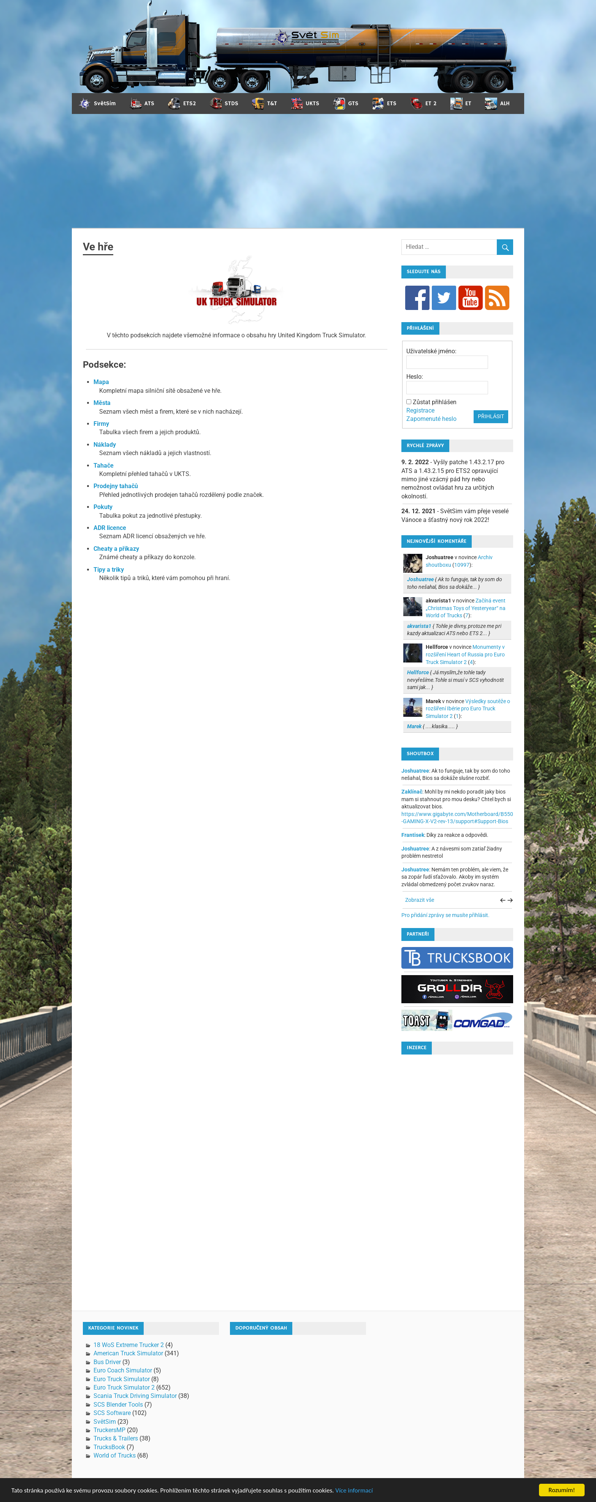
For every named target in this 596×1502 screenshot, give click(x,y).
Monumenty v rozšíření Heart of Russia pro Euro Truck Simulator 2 (465, 654)
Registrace (420, 410)
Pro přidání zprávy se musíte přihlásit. (445, 915)
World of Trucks (115, 1455)
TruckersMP (109, 1430)
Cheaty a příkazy (116, 548)
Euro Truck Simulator (122, 1379)
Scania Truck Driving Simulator (135, 1395)
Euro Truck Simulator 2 (124, 1387)
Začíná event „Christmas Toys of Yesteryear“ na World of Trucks (466, 608)
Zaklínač (411, 792)
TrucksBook (109, 1447)
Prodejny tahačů (116, 486)
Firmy (101, 423)
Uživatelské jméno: (431, 351)
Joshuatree (415, 771)
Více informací (353, 1495)
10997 (461, 565)
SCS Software (112, 1413)
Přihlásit (491, 416)
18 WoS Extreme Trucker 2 (129, 1345)
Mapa (101, 382)
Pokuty (103, 507)
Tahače (104, 465)
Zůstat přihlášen (435, 402)
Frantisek (412, 835)
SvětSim (105, 1421)
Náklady (105, 444)
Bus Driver (107, 1362)
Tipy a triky (109, 569)
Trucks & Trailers (116, 1438)
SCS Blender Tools (118, 1404)
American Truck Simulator (128, 1353)
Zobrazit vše (419, 900)
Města (102, 402)
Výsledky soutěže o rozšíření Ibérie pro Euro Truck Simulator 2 (468, 708)
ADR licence (110, 527)
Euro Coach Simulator (123, 1370)
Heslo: (414, 376)
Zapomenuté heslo (431, 418)
